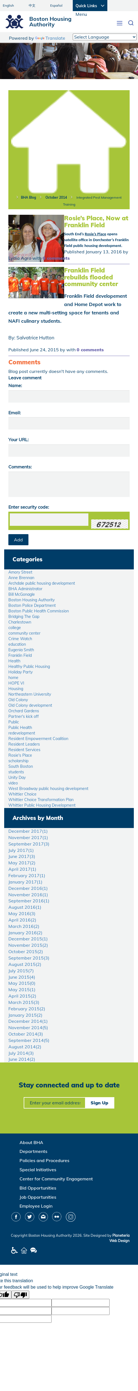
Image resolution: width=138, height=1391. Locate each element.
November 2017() (28, 837)
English (8, 5)
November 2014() (28, 1027)
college (14, 627)
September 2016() (28, 900)
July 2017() (21, 850)
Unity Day (17, 777)
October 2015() (25, 951)
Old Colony (18, 699)
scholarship (18, 760)
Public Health (20, 727)
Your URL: (18, 439)
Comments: (20, 466)
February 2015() (26, 1008)
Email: (14, 412)
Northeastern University (29, 694)
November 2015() (28, 945)
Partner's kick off (23, 716)
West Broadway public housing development (48, 788)
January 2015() (25, 1015)
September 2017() (28, 844)
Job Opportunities (38, 1197)
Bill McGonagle (21, 594)
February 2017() (26, 875)
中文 (32, 5)
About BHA (31, 1142)
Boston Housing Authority (31, 599)
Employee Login (36, 1206)
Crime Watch (20, 638)
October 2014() (25, 1034)
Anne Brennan (21, 577)
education (17, 644)
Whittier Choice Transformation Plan (41, 799)
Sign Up (99, 1102)
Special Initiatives (38, 1169)
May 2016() (21, 913)
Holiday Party (20, 672)
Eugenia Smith (21, 649)
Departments (33, 1151)
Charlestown (19, 622)
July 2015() (21, 970)
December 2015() (28, 938)
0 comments (56, 258)
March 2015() (23, 1002)
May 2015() (21, 983)
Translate (50, 38)
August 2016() (24, 907)
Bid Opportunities (38, 1188)
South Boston (20, 766)
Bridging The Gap (23, 616)
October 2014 (56, 197)
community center (24, 633)
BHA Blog (28, 197)
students (16, 771)
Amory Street (20, 572)
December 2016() (28, 888)
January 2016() (25, 932)
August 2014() (24, 1046)
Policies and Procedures (44, 1160)
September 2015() (28, 958)
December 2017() (28, 831)
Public (13, 722)
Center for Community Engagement (56, 1179)
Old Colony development (30, 705)
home (13, 677)
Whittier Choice (22, 794)
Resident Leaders (24, 744)
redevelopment (21, 733)
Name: (15, 385)
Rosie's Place (20, 755)
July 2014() (21, 1053)
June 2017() (21, 856)
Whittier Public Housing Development (42, 805)
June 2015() (21, 977)
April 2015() (22, 996)
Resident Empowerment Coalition (38, 738)
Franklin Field (20, 655)
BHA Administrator (25, 588)
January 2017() (25, 882)
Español (56, 5)
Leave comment (25, 377)
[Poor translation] (20, 1295)
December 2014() (28, 1021)
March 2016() (23, 926)
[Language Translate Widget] (105, 37)
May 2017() (21, 862)
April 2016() (22, 920)
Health (14, 660)
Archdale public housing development (41, 583)
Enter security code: (28, 507)
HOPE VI (16, 683)
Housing (15, 688)
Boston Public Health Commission (38, 611)
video (13, 783)
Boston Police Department (32, 605)
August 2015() (24, 964)
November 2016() (28, 894)
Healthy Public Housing (29, 666)
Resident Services (24, 749)
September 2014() (28, 1040)
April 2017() (22, 869)
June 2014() (21, 1059)
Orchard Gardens (23, 710)
